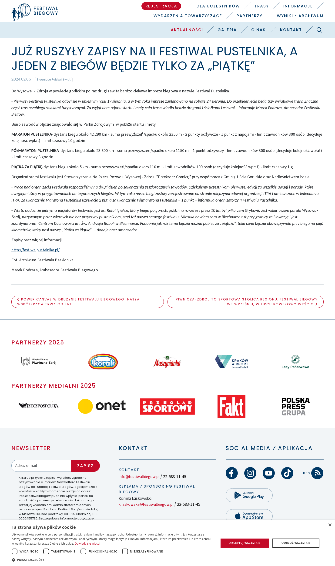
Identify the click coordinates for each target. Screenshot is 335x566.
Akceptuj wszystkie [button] (244, 543)
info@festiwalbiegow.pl (139, 477)
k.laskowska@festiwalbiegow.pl (146, 504)
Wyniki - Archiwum (300, 16)
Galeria (227, 30)
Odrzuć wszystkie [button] (295, 543)
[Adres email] (41, 466)
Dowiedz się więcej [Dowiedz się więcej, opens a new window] (87, 544)
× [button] (330, 525)
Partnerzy (249, 16)
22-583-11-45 (174, 477)
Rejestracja (161, 6)
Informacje (298, 6)
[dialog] (167, 543)
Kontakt (291, 30)
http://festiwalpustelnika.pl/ (35, 250)
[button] (112, 560)
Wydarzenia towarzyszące (188, 16)
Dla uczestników (218, 6)
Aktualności (187, 30)
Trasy (262, 6)
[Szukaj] (319, 29)
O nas (258, 30)
